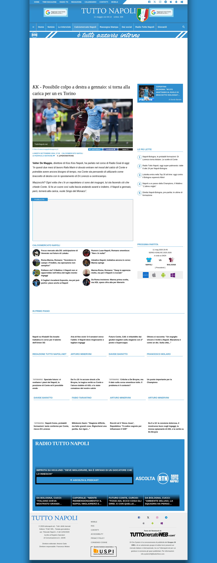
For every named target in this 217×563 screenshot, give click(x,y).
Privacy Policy (98, 538)
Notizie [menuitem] (51, 27)
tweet (125, 149)
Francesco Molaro (63, 546)
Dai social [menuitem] (127, 27)
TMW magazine (50, 2)
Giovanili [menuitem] (162, 27)
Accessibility (97, 534)
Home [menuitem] (41, 27)
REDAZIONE (76, 2)
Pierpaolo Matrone (43, 156)
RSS (92, 526)
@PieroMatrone (65, 156)
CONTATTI (104, 2)
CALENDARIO (90, 2)
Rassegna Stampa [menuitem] (109, 27)
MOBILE (114, 2)
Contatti (95, 530)
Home (36, 2)
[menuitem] (33, 27)
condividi (110, 149)
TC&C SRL (50, 529)
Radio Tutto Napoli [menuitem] (144, 27)
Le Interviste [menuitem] (64, 27)
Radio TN (64, 2)
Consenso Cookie (99, 542)
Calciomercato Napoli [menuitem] (85, 27)
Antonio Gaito (62, 544)
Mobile (94, 522)
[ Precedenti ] (160, 267)
